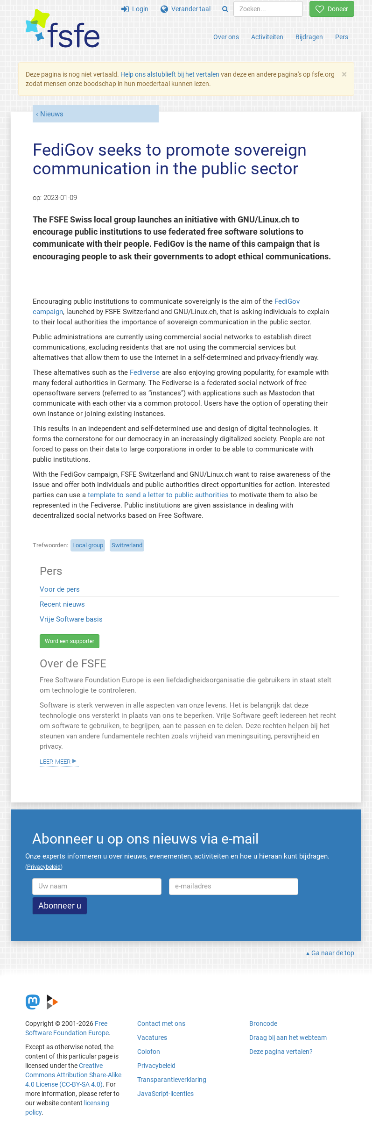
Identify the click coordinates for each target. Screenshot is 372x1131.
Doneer (332, 9)
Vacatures (152, 1037)
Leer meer (55, 761)
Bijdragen (309, 37)
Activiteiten (267, 37)
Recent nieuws (62, 604)
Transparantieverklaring (171, 1079)
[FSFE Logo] (62, 29)
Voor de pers (60, 589)
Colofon (148, 1051)
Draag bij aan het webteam (288, 1037)
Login (134, 9)
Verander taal (186, 9)
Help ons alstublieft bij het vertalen (169, 74)
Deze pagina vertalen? (281, 1051)
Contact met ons (161, 1023)
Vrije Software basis (71, 619)
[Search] (225, 8)
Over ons (226, 37)
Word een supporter (69, 641)
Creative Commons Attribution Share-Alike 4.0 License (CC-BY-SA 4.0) (73, 1075)
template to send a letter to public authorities (158, 495)
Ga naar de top (332, 953)
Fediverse (145, 372)
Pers (341, 37)
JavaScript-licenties (165, 1093)
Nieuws (51, 114)
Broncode (263, 1023)
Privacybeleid (156, 1065)
